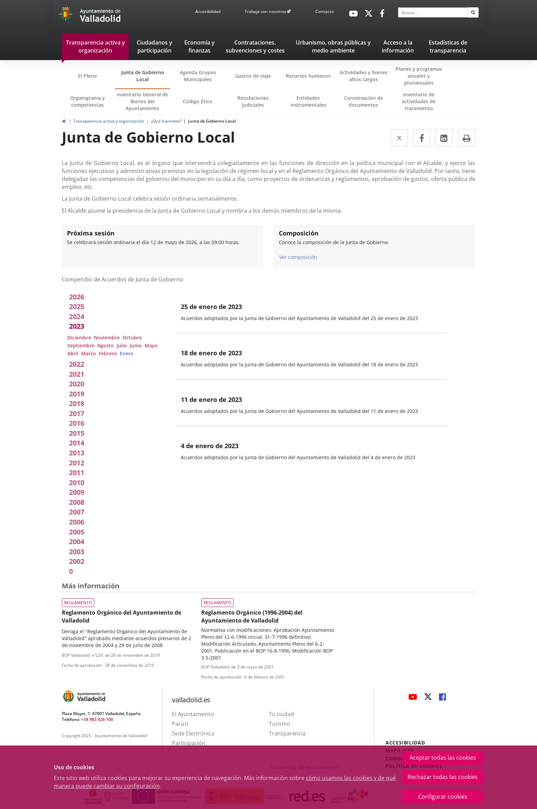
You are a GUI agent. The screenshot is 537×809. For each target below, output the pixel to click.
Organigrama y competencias (87, 101)
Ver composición (298, 256)
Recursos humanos (308, 76)
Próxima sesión (91, 233)
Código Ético (198, 101)
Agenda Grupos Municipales (198, 76)
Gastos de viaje (253, 76)
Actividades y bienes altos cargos (364, 76)
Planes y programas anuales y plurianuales (419, 76)
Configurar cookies (442, 796)
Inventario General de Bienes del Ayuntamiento (142, 101)
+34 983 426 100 (97, 719)
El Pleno (87, 76)
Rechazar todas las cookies (443, 777)
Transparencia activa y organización (108, 121)
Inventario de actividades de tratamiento (419, 101)
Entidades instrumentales (308, 101)
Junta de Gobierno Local (142, 76)
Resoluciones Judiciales (252, 101)
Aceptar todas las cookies (443, 757)
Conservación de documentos (365, 105)
